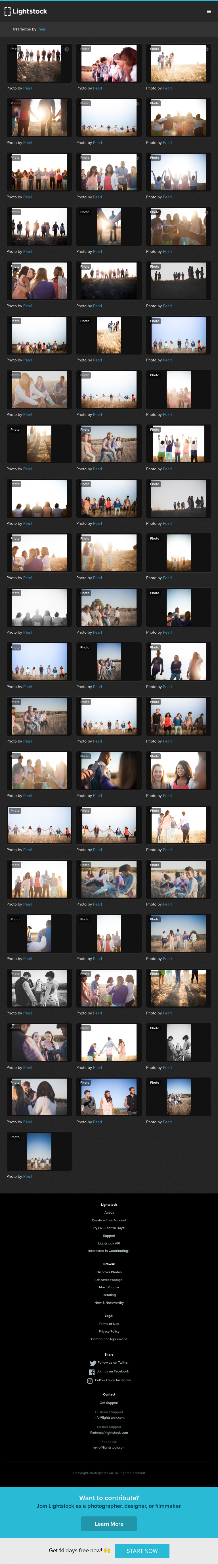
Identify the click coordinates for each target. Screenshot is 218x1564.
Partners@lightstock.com (109, 1432)
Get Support (109, 1402)
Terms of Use (109, 1323)
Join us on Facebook (113, 1371)
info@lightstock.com (109, 1417)
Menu (208, 11)
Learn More (109, 1524)
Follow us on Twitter (113, 1362)
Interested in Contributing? (109, 1250)
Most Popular (109, 1287)
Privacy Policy (109, 1331)
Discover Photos (109, 1272)
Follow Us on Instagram (113, 1380)
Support (109, 1235)
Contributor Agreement (109, 1339)
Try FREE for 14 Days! (109, 1228)
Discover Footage (109, 1279)
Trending (109, 1294)
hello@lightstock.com (109, 1447)
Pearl (41, 29)
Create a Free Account (109, 1220)
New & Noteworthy (109, 1302)
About (109, 1212)
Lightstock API (109, 1243)
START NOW (142, 1551)
